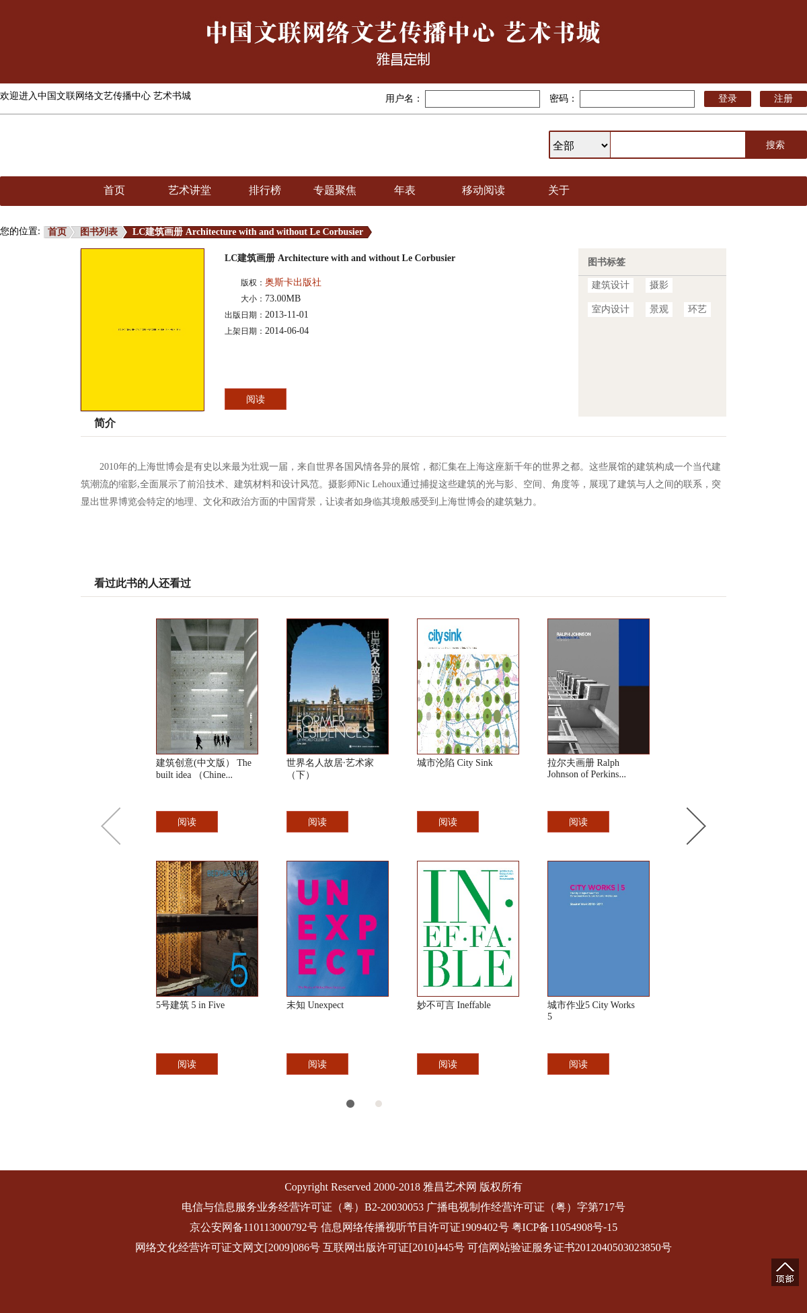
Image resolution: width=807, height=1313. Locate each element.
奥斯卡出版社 (293, 282)
